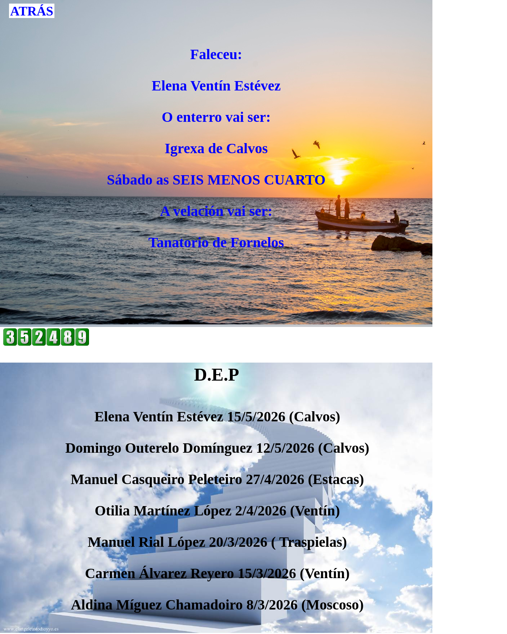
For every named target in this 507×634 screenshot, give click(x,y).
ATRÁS (31, 11)
